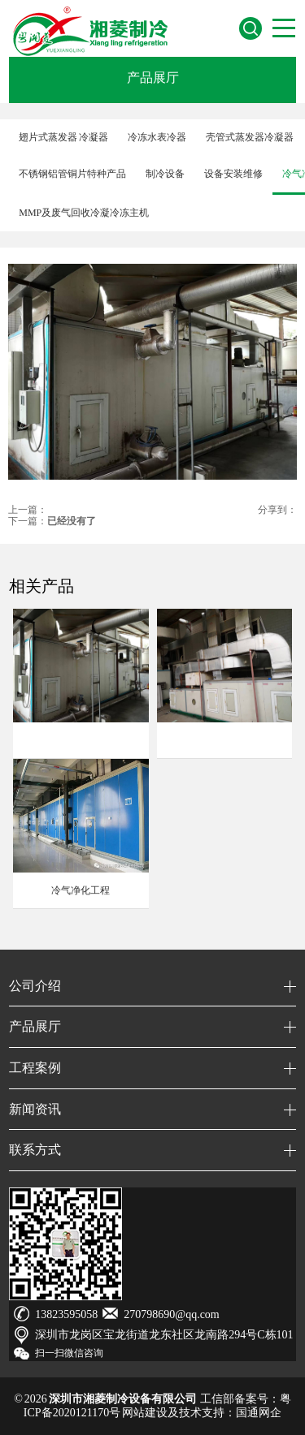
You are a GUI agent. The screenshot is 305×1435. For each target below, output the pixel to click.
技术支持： (207, 1413)
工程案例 (35, 1068)
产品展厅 (153, 77)
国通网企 (258, 1413)
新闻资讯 (35, 1109)
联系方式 (35, 1150)
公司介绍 (35, 986)
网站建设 (145, 1413)
